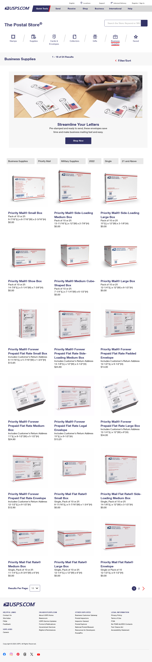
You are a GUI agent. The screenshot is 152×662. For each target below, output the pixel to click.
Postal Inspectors (82, 618)
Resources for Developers (85, 630)
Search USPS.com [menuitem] (140, 8)
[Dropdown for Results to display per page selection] (35, 588)
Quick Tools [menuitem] (42, 8)
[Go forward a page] (143, 588)
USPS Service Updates (47, 621)
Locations (86, 3)
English (69, 3)
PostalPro (79, 633)
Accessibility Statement (120, 630)
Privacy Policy (116, 615)
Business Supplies (18, 161)
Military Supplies (70, 161)
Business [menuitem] (99, 8)
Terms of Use (116, 618)
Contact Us (7, 615)
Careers (6, 632)
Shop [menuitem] (85, 8)
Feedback (7, 624)
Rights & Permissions (47, 630)
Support (102, 3)
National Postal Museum (84, 627)
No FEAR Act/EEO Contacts (121, 624)
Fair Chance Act (117, 627)
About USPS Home (46, 615)
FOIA (113, 621)
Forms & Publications (47, 624)
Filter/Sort (124, 60)
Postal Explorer (81, 624)
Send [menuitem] (58, 8)
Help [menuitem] (130, 8)
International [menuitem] (115, 8)
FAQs (5, 621)
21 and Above (129, 161)
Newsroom (43, 618)
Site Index (7, 618)
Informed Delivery (120, 3)
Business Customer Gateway (86, 615)
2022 (92, 161)
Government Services (47, 627)
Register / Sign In (138, 3)
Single (108, 161)
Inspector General (82, 621)
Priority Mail (44, 161)
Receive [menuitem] (72, 8)
